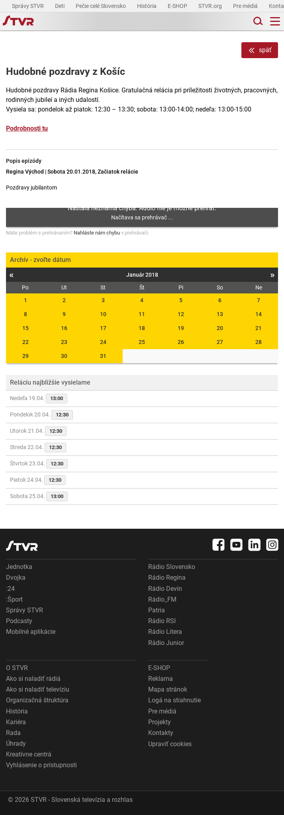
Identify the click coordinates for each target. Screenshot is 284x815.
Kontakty (160, 733)
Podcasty (19, 621)
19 (181, 328)
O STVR (17, 668)
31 (103, 356)
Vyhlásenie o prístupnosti (41, 765)
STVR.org (210, 6)
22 (25, 342)
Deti (60, 6)
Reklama (160, 678)
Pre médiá (246, 6)
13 (220, 314)
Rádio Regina (167, 577)
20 (220, 328)
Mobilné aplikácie (30, 631)
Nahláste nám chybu (97, 233)
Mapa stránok (167, 689)
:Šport (14, 599)
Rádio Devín (165, 588)
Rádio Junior (166, 643)
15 (25, 328)
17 (103, 328)
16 (64, 328)
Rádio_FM (162, 599)
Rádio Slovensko (171, 567)
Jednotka (19, 567)
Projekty (159, 722)
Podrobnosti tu (27, 128)
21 (258, 328)
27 (220, 342)
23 (64, 342)
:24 (10, 588)
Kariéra (16, 722)
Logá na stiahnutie (174, 700)
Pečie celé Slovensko (101, 6)
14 (258, 314)
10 (103, 314)
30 (64, 356)
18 (142, 328)
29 (25, 356)
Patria (156, 610)
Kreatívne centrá (28, 754)
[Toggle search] (257, 21)
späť (260, 50)
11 (142, 314)
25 (142, 342)
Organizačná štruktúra (37, 700)
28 (258, 342)
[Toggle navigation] (275, 21)
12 (181, 314)
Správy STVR (28, 6)
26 (181, 342)
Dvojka (15, 577)
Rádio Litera (165, 631)
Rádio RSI (162, 621)
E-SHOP (178, 6)
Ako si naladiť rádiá (33, 678)
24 (103, 342)
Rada (13, 733)
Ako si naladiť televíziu (37, 689)
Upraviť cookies (170, 744)
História (147, 6)
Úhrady (16, 743)
